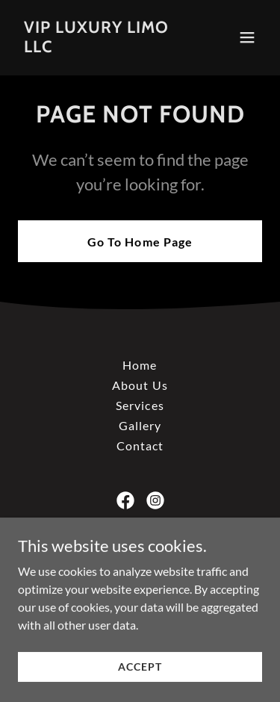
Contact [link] (140, 445)
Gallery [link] (140, 425)
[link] (103, 47)
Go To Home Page (139, 241)
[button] (247, 37)
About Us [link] (139, 385)
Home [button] (139, 365)
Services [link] (140, 405)
